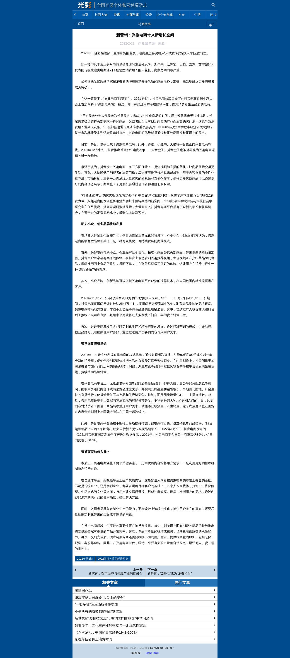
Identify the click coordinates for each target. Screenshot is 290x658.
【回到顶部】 (152, 653)
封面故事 (144, 24)
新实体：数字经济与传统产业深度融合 (116, 573)
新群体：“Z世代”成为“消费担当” (169, 573)
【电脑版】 (136, 653)
